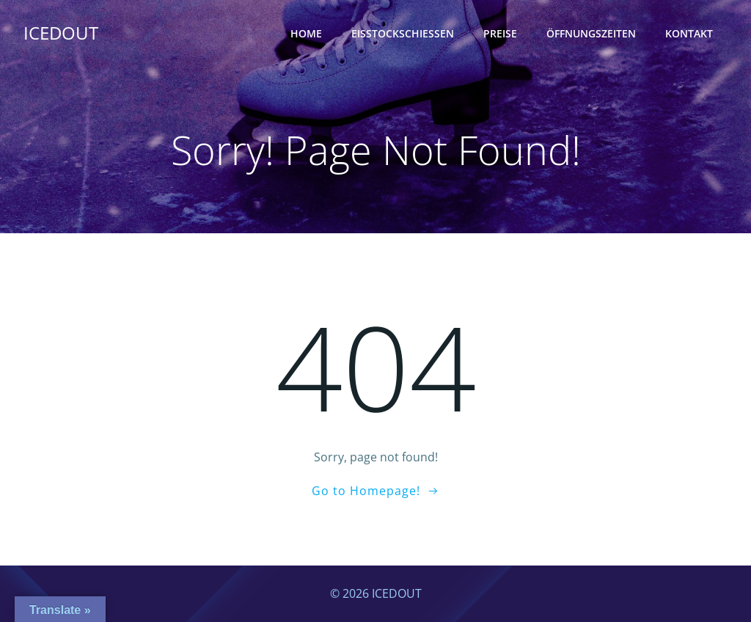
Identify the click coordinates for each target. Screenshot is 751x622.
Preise (500, 33)
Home (306, 33)
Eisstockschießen (402, 33)
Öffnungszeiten (591, 33)
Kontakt (689, 33)
